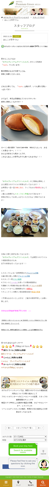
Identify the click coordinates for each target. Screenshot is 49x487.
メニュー (6, 485)
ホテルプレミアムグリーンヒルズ (16, 17)
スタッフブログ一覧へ (24, 428)
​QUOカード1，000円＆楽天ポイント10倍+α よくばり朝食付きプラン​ (22, 329)
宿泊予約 (43, 485)
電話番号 (31, 485)
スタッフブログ (39, 17)
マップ (18, 485)
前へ (9, 428)
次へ (39, 428)
